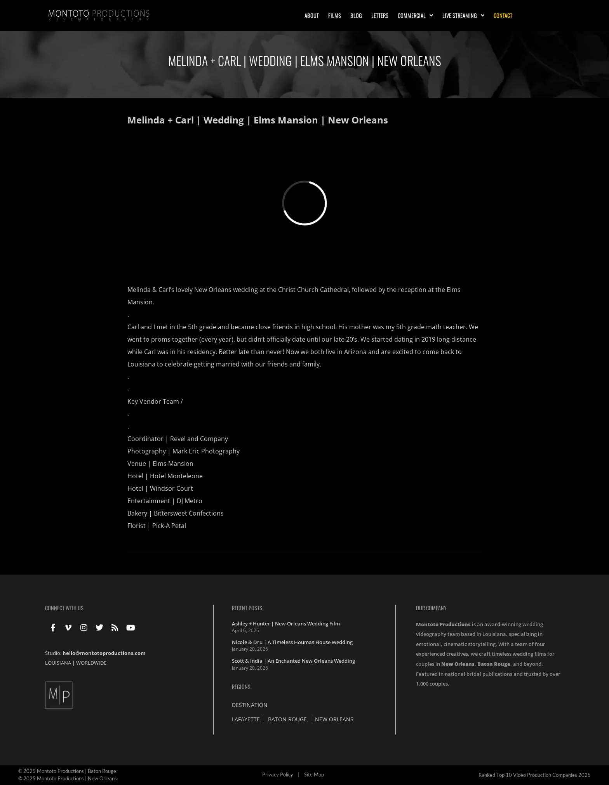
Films (334, 15)
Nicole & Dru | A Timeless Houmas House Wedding (292, 642)
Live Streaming (463, 15)
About (311, 15)
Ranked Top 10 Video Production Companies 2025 (534, 775)
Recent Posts (247, 608)
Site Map (314, 774)
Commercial (415, 15)
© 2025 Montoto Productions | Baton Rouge (67, 771)
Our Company (431, 608)
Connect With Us (64, 608)
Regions (241, 687)
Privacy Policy (277, 774)
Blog (356, 15)
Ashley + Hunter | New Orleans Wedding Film (286, 623)
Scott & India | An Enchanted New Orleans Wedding (293, 660)
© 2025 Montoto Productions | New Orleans (67, 778)
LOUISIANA (58, 662)
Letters (379, 15)
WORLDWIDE (91, 662)
